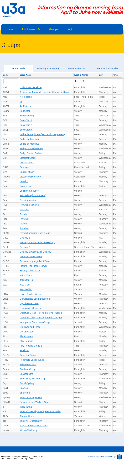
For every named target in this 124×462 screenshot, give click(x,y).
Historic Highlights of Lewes (33, 266)
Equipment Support (29, 190)
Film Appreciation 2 (29, 205)
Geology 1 (25, 237)
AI (21, 101)
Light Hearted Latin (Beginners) (35, 298)
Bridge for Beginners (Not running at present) (42, 134)
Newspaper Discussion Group (35, 322)
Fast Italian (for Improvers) (33, 195)
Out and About (27, 331)
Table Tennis (26, 406)
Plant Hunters (26, 336)
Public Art (24, 350)
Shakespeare (26, 374)
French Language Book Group (35, 233)
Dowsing (24, 181)
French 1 (24, 214)
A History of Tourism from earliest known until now (45, 92)
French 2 (24, 219)
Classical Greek (28, 158)
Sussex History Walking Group (35, 402)
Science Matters (28, 364)
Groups (53, 29)
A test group (26, 97)
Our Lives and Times (30, 327)
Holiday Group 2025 (30, 270)
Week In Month (81, 75)
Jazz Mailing (26, 289)
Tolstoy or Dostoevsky (31, 421)
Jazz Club (25, 284)
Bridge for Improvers (30, 139)
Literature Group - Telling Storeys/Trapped (41, 313)
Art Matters (25, 106)
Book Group (26, 129)
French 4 (24, 228)
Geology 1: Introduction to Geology (37, 242)
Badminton (25, 111)
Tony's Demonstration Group (34, 425)
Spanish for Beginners (31, 397)
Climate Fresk (27, 162)
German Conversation (31, 256)
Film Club (24, 209)
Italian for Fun (27, 280)
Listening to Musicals (30, 308)
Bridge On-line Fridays (31, 153)
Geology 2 (25, 247)
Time (115, 75)
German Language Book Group (35, 261)
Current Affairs (27, 172)
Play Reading (26, 341)
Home (9, 29)
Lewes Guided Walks (30, 294)
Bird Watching (27, 115)
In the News (26, 275)
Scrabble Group (28, 369)
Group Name (25, 75)
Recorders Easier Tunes (32, 360)
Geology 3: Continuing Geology (35, 252)
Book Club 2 (26, 125)
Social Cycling (27, 383)
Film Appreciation (28, 200)
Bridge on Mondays (29, 144)
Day (101, 75)
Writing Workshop (28, 430)
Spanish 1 (25, 388)
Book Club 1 (26, 120)
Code (5, 75)
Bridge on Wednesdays (31, 148)
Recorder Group (28, 355)
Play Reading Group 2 (31, 345)
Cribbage (24, 167)
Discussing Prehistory (30, 176)
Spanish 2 (25, 392)
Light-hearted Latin (29, 303)
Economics (25, 186)
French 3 (24, 223)
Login (70, 29)
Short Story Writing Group (33, 378)
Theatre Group (27, 416)
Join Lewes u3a (31, 29)
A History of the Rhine (30, 87)
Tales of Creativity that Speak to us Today (40, 411)
